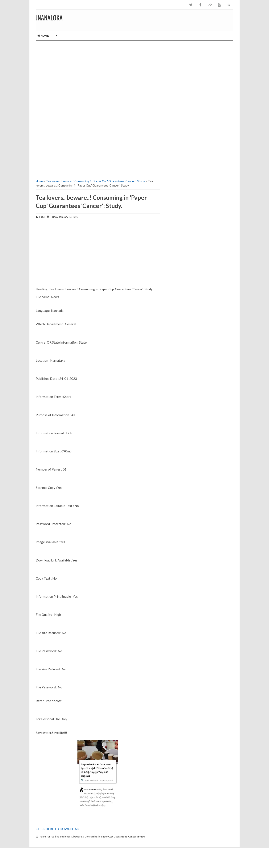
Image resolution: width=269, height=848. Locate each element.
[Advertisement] (98, 77)
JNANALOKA (49, 17)
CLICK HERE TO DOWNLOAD (57, 829)
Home (43, 35)
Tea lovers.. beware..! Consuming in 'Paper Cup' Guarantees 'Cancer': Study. (95, 181)
